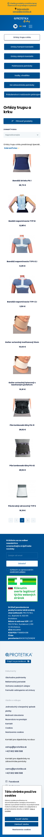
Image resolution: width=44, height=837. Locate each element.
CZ (24, 26)
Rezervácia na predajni (16, 719)
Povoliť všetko (21, 819)
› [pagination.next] (33, 520)
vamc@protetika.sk (15, 768)
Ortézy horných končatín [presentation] (22, 47)
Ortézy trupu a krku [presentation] (22, 37)
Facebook (12, 781)
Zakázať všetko (21, 824)
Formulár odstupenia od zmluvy (20, 690)
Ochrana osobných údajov (17, 686)
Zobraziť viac (11, 148)
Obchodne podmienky (15, 677)
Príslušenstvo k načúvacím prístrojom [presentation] (23, 94)
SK (20, 26)
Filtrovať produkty (22, 121)
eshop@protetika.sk (22, 11)
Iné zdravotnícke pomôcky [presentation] (22, 85)
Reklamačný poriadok (15, 682)
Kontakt (9, 723)
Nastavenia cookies (14, 732)
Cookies (9, 728)
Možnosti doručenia (14, 715)
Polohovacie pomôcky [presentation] (22, 66)
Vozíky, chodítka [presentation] (22, 75)
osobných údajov (17, 572)
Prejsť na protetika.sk (18, 661)
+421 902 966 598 (14, 751)
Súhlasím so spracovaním (21, 571)
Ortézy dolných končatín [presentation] (22, 56)
